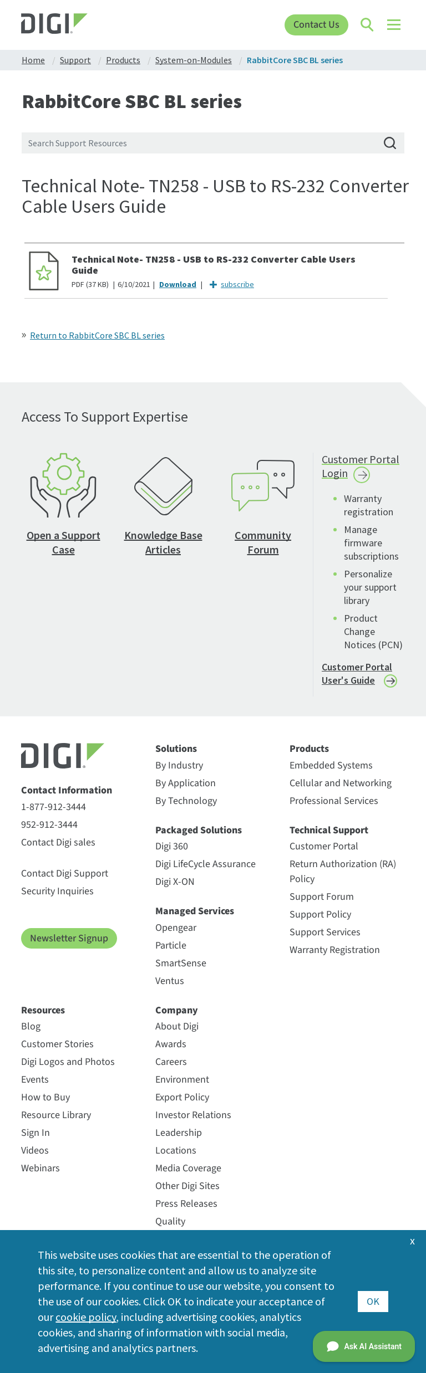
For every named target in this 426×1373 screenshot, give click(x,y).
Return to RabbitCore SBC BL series (97, 335)
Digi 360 (171, 846)
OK (373, 1301)
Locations (175, 1150)
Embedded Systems (331, 765)
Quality (170, 1221)
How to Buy (45, 1097)
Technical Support (329, 830)
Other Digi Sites (187, 1186)
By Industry (179, 765)
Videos (35, 1150)
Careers (171, 1062)
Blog (30, 1026)
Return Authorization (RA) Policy (343, 871)
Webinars (40, 1168)
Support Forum (322, 897)
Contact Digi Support (64, 873)
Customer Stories (57, 1044)
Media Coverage (188, 1168)
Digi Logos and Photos (68, 1062)
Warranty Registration (335, 950)
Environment (182, 1080)
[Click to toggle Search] (367, 25)
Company (176, 1011)
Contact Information (66, 791)
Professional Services (334, 801)
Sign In (35, 1133)
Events (35, 1080)
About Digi (177, 1026)
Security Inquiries (57, 891)
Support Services (325, 932)
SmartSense (180, 963)
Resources (43, 1011)
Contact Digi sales (58, 842)
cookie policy (85, 1317)
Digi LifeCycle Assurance (205, 864)
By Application (185, 783)
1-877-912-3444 (53, 807)
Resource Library (56, 1115)
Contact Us (316, 25)
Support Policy (320, 914)
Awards (170, 1044)
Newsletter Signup (69, 938)
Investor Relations (193, 1115)
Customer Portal (324, 846)
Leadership (178, 1133)
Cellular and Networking (341, 783)
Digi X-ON (175, 882)
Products (309, 749)
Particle (170, 945)
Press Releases (186, 1204)
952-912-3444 (49, 825)
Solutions (176, 749)
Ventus (169, 981)
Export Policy (182, 1097)
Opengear (175, 928)
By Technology (186, 801)
